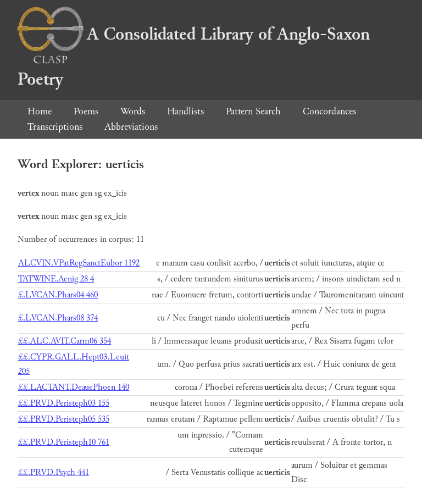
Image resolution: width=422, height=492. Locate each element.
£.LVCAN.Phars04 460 (58, 295)
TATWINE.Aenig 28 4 (56, 279)
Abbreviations (131, 127)
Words (132, 111)
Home (39, 111)
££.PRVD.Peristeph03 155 (63, 403)
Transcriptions (54, 127)
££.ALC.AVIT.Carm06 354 (64, 341)
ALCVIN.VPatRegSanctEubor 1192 (79, 263)
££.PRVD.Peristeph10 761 (63, 442)
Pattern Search (253, 111)
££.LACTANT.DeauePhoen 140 (73, 387)
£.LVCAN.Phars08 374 (58, 318)
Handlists (185, 111)
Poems (86, 111)
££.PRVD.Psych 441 (53, 472)
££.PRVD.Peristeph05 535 (63, 419)
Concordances (329, 111)
